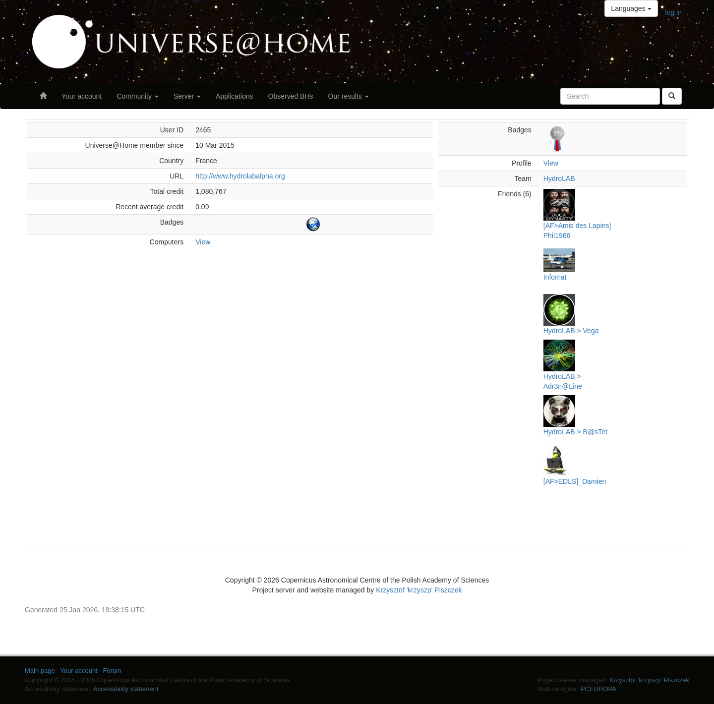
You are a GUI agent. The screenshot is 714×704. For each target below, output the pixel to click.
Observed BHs (290, 96)
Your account (81, 96)
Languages (631, 8)
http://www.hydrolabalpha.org (240, 176)
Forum (112, 670)
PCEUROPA (598, 689)
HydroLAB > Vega (571, 331)
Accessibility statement (126, 689)
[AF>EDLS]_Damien (574, 481)
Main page (40, 670)
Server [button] (187, 96)
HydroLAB (559, 178)
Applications (234, 96)
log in (673, 12)
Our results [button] (348, 96)
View (202, 242)
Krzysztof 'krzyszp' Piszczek (419, 590)
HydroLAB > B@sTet (575, 432)
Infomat (555, 277)
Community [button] (138, 96)
